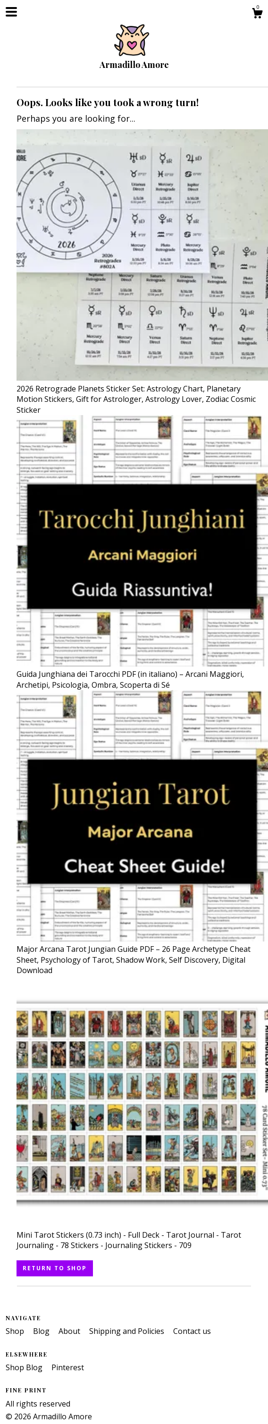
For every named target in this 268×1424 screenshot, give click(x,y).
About (70, 1331)
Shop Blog (25, 1367)
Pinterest (67, 1367)
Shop (16, 1331)
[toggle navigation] (11, 12)
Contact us (192, 1331)
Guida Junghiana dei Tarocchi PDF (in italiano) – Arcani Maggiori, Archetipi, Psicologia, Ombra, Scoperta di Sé (142, 674)
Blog (42, 1331)
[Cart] (257, 14)
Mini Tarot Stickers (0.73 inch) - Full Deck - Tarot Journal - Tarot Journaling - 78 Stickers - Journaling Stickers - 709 (142, 1235)
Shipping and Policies (127, 1331)
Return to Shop (55, 1268)
